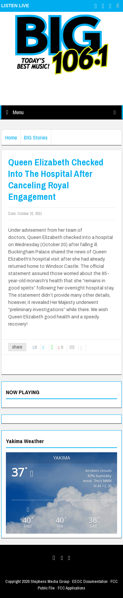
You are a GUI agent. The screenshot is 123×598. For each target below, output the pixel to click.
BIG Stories (36, 137)
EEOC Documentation (90, 581)
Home (11, 137)
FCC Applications (71, 588)
